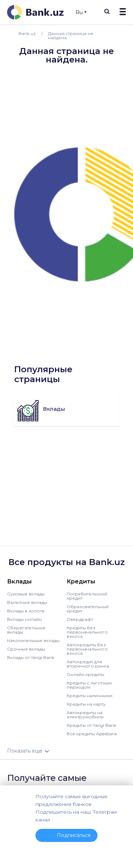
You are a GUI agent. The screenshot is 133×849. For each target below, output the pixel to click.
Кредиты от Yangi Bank (91, 725)
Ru (81, 12)
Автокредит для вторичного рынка (88, 664)
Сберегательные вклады (26, 630)
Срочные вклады (26, 649)
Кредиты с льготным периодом (89, 685)
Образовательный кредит (88, 608)
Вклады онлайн (24, 619)
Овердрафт (80, 619)
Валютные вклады (27, 602)
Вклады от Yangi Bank (30, 657)
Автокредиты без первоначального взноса (87, 649)
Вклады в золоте (26, 610)
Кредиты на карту (86, 704)
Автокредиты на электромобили (85, 714)
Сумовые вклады (26, 593)
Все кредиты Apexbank (92, 733)
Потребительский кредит (87, 596)
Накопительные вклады (33, 640)
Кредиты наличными (89, 695)
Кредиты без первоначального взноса (87, 632)
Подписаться (73, 835)
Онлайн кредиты (85, 674)
